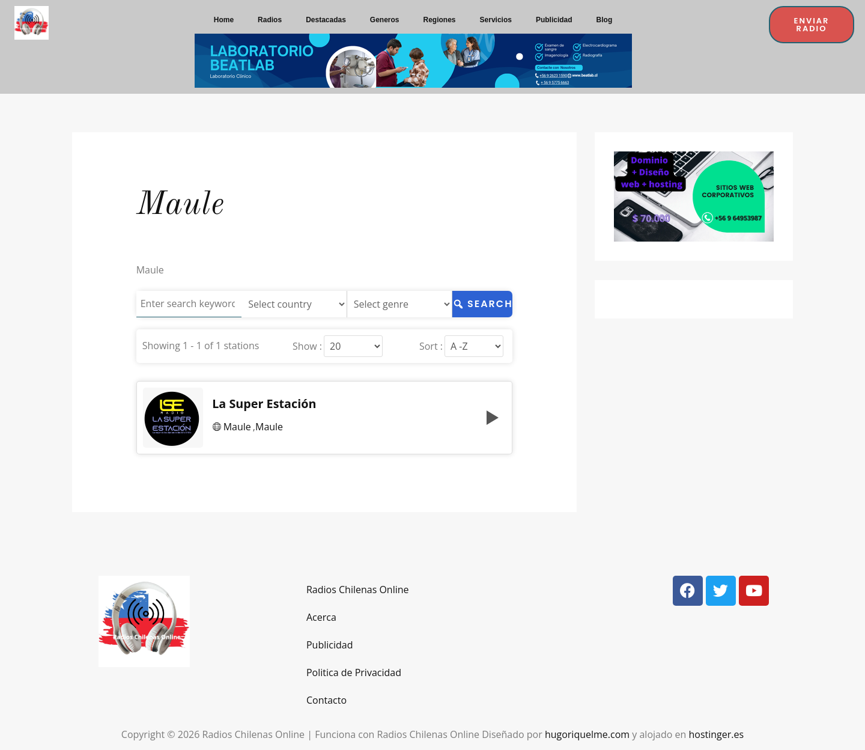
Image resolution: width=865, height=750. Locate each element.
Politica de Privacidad (353, 672)
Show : (306, 346)
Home (224, 20)
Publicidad (554, 20)
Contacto (326, 700)
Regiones (439, 20)
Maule (237, 426)
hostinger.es (716, 734)
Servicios (496, 20)
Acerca (321, 617)
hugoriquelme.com (587, 734)
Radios (270, 20)
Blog (604, 20)
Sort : (430, 346)
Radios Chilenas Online (357, 589)
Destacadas (326, 20)
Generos (384, 20)
